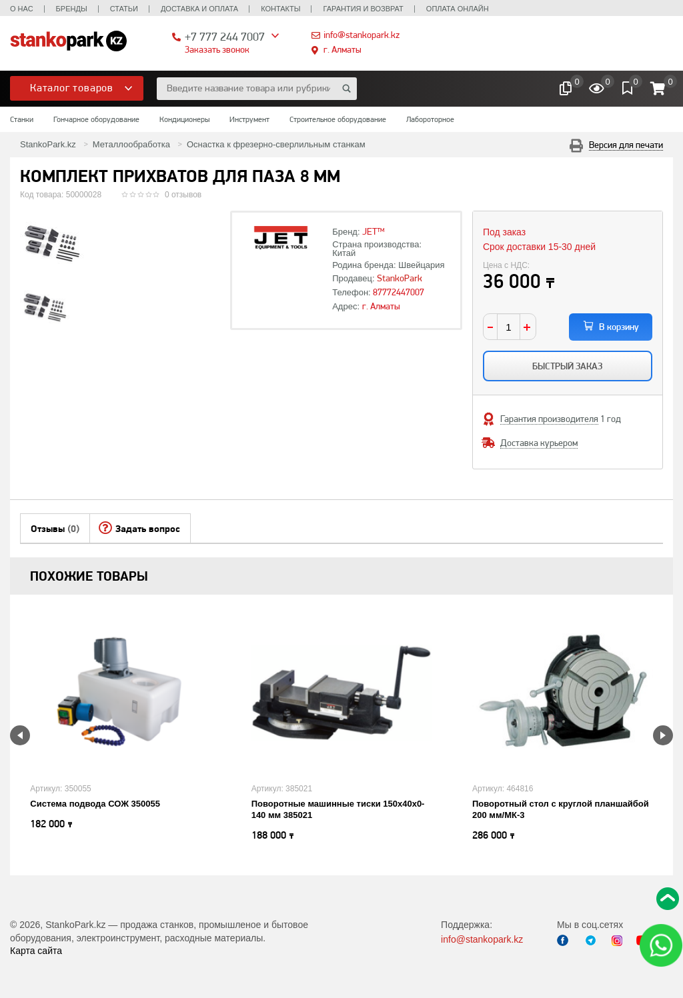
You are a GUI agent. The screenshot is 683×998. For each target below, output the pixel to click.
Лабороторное (430, 119)
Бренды (71, 9)
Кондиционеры (184, 119)
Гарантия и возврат (363, 9)
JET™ (373, 231)
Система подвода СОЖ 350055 (95, 804)
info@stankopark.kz (361, 34)
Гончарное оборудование (96, 119)
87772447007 (398, 292)
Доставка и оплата (199, 9)
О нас (21, 9)
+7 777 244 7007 (225, 36)
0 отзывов (183, 194)
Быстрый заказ (567, 366)
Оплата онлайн (457, 9)
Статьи (124, 9)
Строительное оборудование (337, 119)
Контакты (280, 9)
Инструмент (249, 119)
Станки (21, 119)
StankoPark (399, 278)
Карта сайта (36, 950)
